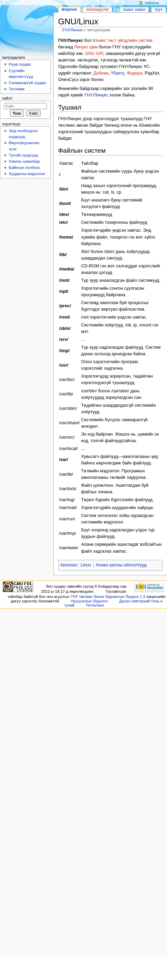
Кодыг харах (134, 9)
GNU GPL (95, 53)
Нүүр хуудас (20, 64)
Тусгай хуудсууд (23, 155)
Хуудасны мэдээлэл (27, 174)
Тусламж (16, 89)
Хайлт (7, 98)
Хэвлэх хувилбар (24, 161)
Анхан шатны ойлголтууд (121, 565)
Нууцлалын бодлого (89, 601)
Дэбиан (101, 73)
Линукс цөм (85, 47)
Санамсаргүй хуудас (27, 83)
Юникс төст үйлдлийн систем (123, 40)
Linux (86, 565)
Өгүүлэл (69, 9)
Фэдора (134, 73)
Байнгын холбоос (24, 167)
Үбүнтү (117, 73)
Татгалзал (95, 605)
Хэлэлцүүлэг (97, 9)
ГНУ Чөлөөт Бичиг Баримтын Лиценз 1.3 (108, 597)
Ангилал (68, 565)
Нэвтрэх (152, 3)
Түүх (159, 9)
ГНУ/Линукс (73, 30)
